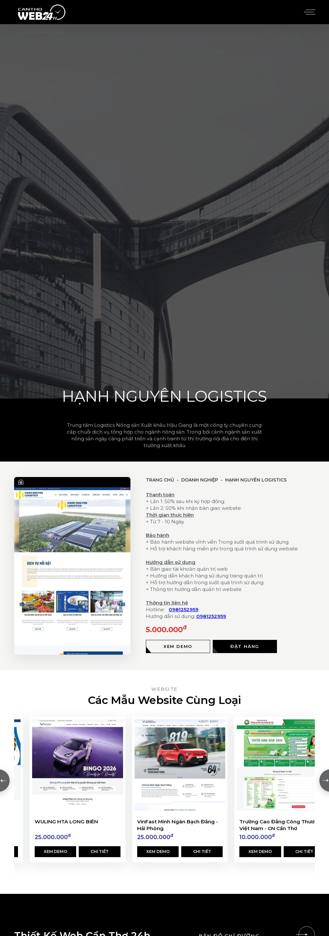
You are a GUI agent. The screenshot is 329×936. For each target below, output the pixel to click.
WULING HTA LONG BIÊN (66, 822)
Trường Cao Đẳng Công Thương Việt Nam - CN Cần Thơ (280, 825)
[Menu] (309, 12)
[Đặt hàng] (245, 646)
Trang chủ (160, 480)
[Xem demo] (178, 646)
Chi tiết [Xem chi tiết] (100, 852)
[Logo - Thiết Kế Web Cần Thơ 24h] (41, 12)
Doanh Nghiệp (199, 480)
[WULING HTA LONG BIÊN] (78, 765)
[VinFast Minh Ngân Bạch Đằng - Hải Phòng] (180, 765)
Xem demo (55, 852)
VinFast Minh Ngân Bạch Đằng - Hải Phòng (177, 825)
